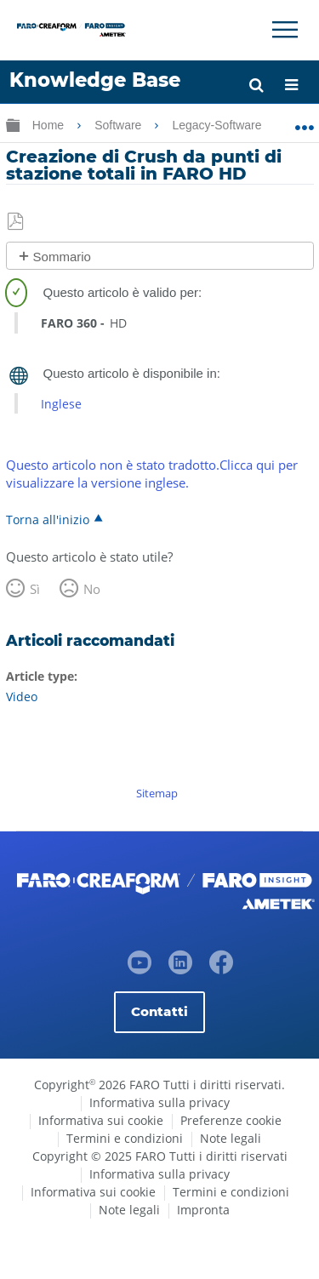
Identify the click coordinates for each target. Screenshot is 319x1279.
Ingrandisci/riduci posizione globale (304, 122)
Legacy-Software (218, 125)
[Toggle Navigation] (285, 30)
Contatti (159, 1011)
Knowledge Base (94, 80)
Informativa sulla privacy (159, 1102)
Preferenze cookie (231, 1120)
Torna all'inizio (47, 519)
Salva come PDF (16, 222)
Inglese (61, 404)
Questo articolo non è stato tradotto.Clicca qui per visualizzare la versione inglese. (152, 473)
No (91, 588)
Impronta (203, 1210)
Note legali (230, 1138)
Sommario (62, 256)
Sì (35, 588)
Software (119, 125)
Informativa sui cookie (100, 1120)
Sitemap (157, 793)
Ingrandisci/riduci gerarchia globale (13, 124)
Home (49, 125)
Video (21, 696)
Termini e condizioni (124, 1138)
